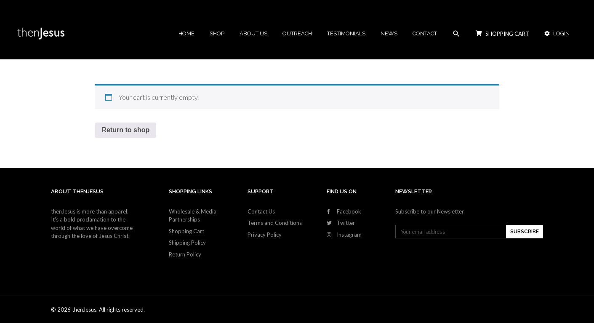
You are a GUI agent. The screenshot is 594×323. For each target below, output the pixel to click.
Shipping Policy (187, 242)
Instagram (349, 234)
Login (557, 33)
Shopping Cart (186, 231)
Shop (217, 33)
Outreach (297, 33)
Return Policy (185, 254)
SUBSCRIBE (524, 232)
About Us (253, 33)
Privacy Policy (265, 234)
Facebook (349, 211)
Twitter (346, 222)
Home (186, 33)
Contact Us (261, 211)
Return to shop (126, 129)
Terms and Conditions (275, 222)
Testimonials (346, 33)
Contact (425, 33)
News (389, 33)
